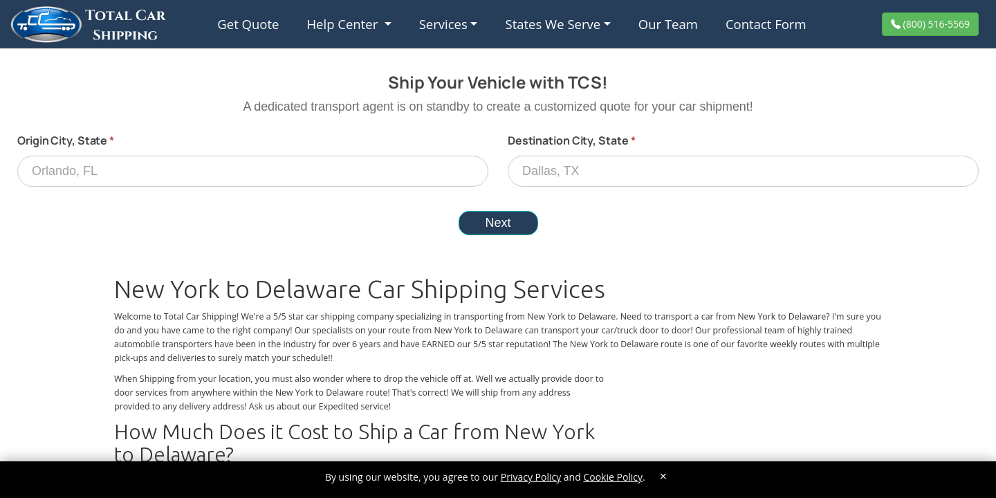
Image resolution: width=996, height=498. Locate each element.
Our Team (668, 24)
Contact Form (766, 24)
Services (443, 24)
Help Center (343, 24)
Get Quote (248, 24)
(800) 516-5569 (935, 23)
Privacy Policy (531, 476)
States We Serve (552, 24)
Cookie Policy (613, 476)
